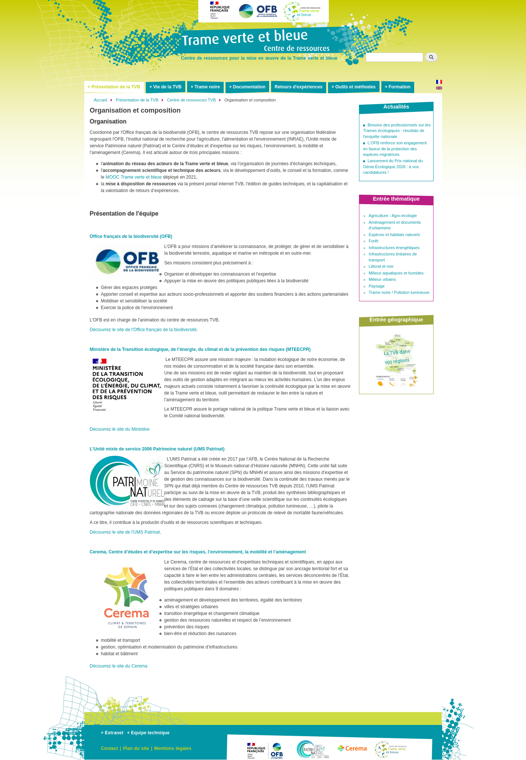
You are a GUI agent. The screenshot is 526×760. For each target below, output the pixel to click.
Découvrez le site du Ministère (120, 429)
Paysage (377, 286)
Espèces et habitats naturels (394, 234)
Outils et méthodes (356, 86)
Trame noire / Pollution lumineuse (399, 292)
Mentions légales (172, 748)
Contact (109, 748)
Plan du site (136, 748)
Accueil (100, 100)
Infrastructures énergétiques (394, 247)
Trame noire (207, 86)
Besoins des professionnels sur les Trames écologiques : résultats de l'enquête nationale (397, 131)
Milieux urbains (382, 279)
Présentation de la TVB (115, 86)
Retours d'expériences (298, 86)
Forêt (373, 241)
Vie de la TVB (167, 86)
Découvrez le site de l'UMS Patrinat (125, 532)
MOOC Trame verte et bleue (133, 177)
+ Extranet (112, 732)
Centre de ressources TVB (191, 100)
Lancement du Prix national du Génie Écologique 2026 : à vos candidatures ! (393, 166)
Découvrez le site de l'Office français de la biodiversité (143, 329)
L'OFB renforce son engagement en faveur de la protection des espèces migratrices (395, 149)
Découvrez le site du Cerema (119, 666)
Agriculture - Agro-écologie (393, 215)
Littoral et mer (381, 266)
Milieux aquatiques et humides (396, 273)
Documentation (249, 86)
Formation (399, 86)
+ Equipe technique (148, 732)
